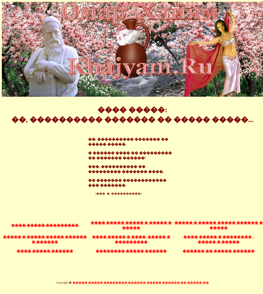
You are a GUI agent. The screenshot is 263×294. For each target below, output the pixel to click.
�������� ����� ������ (131, 251)
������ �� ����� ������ (219, 251)
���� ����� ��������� (45, 225)
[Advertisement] (132, 205)
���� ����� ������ (45, 251)
